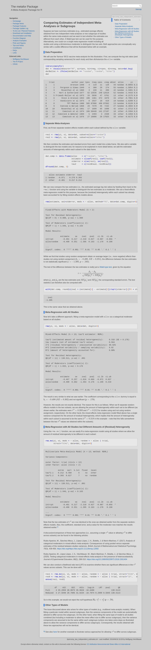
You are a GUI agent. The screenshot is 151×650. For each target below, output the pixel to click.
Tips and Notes (18, 45)
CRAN (15, 64)
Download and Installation (22, 33)
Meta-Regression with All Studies (127, 29)
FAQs (15, 50)
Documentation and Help (22, 36)
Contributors (17, 48)
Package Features (19, 26)
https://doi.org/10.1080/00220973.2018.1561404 (107, 559)
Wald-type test (106, 267)
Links (15, 53)
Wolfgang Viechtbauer (21, 59)
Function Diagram (19, 38)
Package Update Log (20, 28)
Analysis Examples (20, 41)
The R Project (18, 62)
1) (57, 527)
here (55, 632)
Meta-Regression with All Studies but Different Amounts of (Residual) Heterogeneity (127, 33)
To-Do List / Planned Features (24, 31)
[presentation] (82, 259)
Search (140, 6)
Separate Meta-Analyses (124, 26)
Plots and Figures (19, 43)
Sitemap (139, 9)
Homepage (17, 21)
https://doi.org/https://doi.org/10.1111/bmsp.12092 (78, 549)
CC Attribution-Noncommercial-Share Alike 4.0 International (108, 644)
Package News (18, 23)
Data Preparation (121, 24)
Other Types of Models (123, 37)
